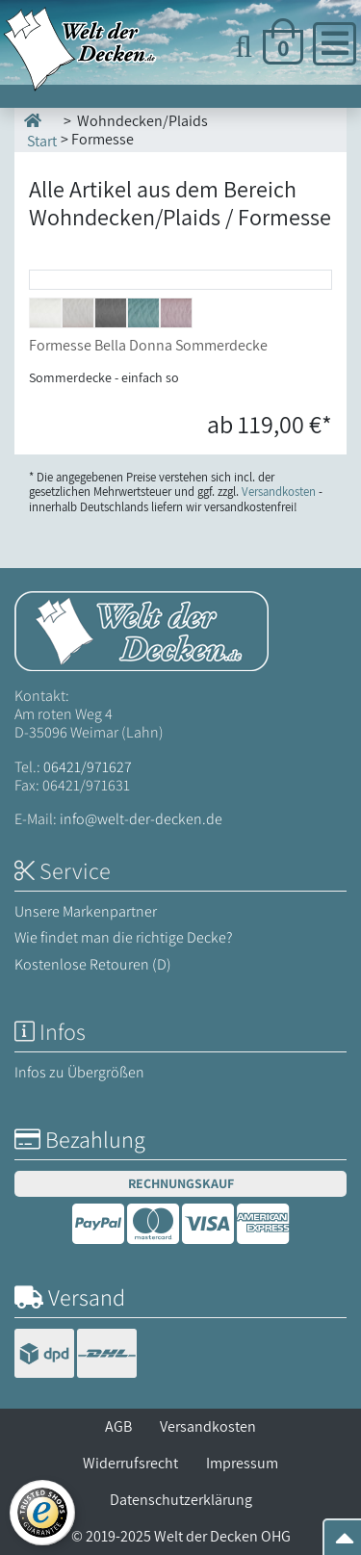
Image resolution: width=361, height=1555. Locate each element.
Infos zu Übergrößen (79, 1072)
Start (40, 129)
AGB (118, 1426)
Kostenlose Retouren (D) (92, 964)
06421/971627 (87, 767)
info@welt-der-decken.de (141, 819)
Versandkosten (208, 1426)
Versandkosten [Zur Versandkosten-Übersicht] (279, 491)
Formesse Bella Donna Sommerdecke (148, 345)
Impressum (242, 1463)
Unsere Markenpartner (85, 911)
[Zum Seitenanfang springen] (344, 1544)
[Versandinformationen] (75, 1356)
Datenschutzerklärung (181, 1500)
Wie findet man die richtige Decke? (123, 937)
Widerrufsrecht (130, 1463)
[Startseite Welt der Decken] (141, 629)
